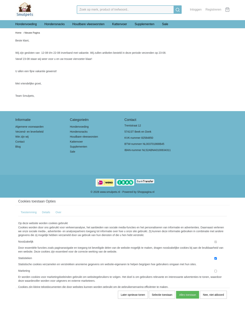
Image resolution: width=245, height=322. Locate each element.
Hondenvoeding (26, 24)
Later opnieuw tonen (133, 294)
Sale (165, 24)
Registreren (213, 9)
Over (58, 212)
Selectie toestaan (162, 294)
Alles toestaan (187, 294)
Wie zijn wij (22, 136)
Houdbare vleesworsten (88, 24)
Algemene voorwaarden (29, 126)
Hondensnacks (54, 24)
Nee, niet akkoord (213, 294)
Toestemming (29, 212)
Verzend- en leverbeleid (29, 131)
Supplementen (144, 24)
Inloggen (196, 9)
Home (18, 32)
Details (46, 212)
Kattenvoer (119, 24)
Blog (18, 146)
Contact (19, 141)
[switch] (215, 242)
